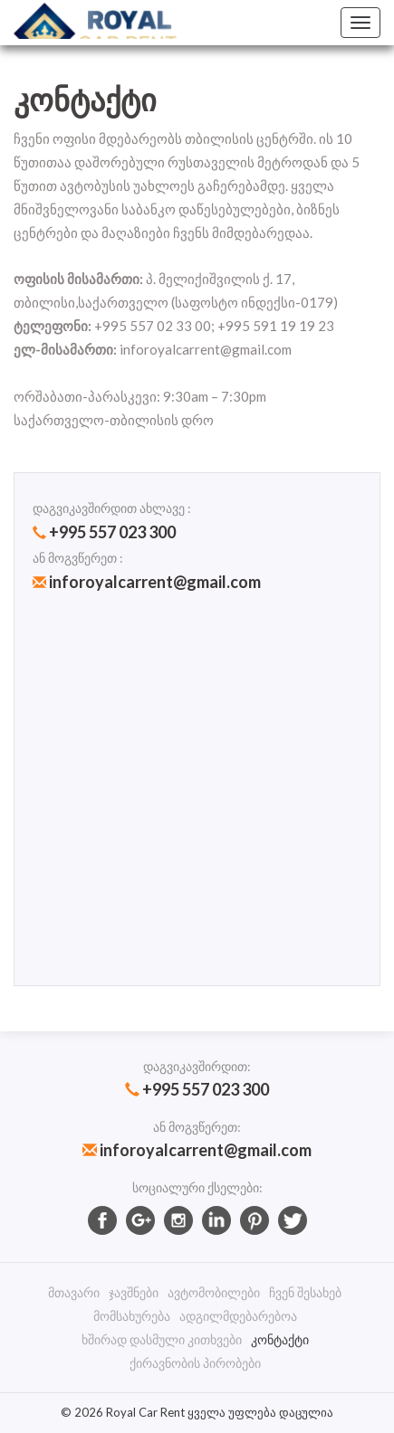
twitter (292, 1220)
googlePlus (140, 1220)
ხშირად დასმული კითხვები (162, 1339)
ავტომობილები (214, 1292)
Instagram (178, 1220)
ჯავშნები (134, 1292)
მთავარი (74, 1292)
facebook (102, 1220)
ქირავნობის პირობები (195, 1363)
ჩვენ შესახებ (305, 1292)
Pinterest (254, 1220)
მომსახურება (131, 1316)
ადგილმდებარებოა (238, 1316)
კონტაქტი (280, 1339)
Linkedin (216, 1220)
